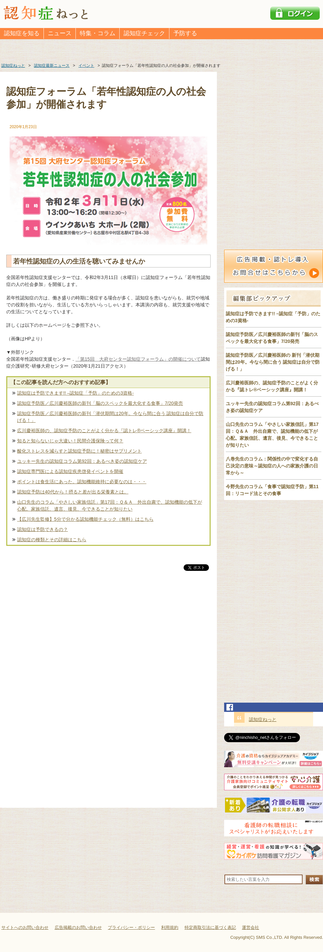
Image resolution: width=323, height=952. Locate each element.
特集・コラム (97, 33)
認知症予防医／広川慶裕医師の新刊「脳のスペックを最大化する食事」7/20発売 (100, 403)
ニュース (60, 33)
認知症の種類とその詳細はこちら (51, 539)
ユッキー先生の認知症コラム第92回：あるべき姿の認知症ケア (82, 461)
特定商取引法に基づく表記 (210, 927)
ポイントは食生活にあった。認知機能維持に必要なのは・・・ (81, 481)
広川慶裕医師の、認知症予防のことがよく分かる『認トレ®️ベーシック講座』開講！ (104, 430)
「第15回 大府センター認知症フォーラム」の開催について (138, 359)
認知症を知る (22, 33)
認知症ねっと (263, 719)
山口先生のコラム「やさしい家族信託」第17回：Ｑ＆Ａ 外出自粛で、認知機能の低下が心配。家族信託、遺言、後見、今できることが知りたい (109, 505)
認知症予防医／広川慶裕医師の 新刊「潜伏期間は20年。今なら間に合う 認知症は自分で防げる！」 (273, 362)
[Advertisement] (108, 641)
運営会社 (250, 927)
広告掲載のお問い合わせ (78, 927)
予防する (185, 33)
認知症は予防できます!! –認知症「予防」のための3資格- (75, 393)
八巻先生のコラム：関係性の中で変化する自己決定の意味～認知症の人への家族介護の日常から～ (272, 465)
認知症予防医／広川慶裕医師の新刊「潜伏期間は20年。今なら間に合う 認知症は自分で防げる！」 (110, 417)
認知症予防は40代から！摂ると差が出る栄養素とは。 (73, 491)
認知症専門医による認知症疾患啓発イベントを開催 (70, 471)
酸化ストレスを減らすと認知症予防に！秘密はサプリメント (79, 451)
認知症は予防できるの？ (42, 529)
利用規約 (169, 927)
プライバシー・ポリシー (131, 927)
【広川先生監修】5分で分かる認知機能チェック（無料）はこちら (85, 519)
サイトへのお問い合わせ (24, 927)
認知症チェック (144, 33)
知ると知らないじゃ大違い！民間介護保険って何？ (70, 440)
